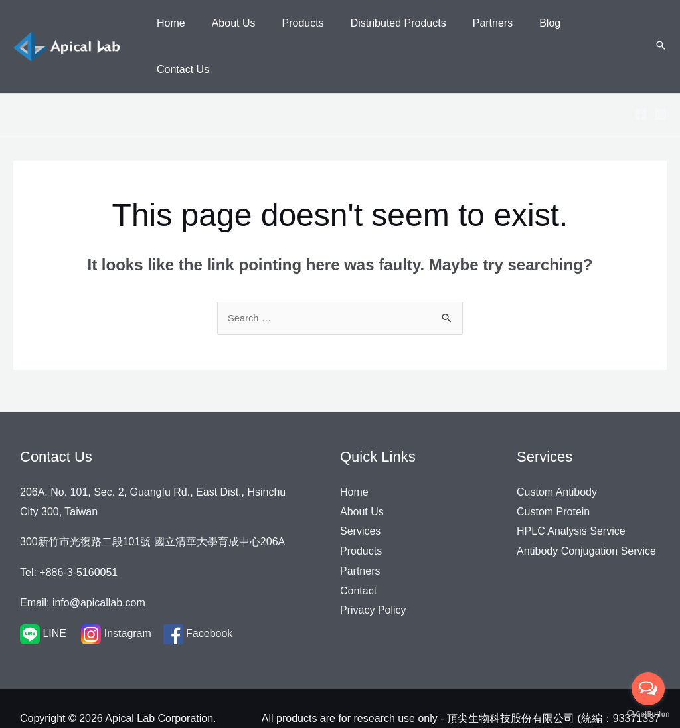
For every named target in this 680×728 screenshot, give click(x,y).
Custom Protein (553, 472)
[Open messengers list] (648, 688)
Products (361, 511)
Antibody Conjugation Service (586, 511)
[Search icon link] (661, 26)
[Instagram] (661, 74)
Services (360, 492)
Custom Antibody (557, 452)
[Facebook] (641, 74)
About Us (362, 472)
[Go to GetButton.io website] (648, 714)
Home (354, 452)
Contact (358, 551)
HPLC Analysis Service (571, 492)
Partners (360, 531)
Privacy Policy (373, 571)
